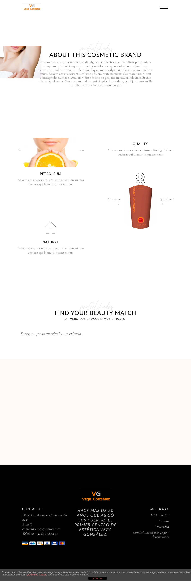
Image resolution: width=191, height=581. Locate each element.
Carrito (164, 521)
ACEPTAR (97, 578)
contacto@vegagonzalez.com (41, 529)
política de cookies (37, 574)
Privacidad (161, 527)
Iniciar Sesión (160, 515)
